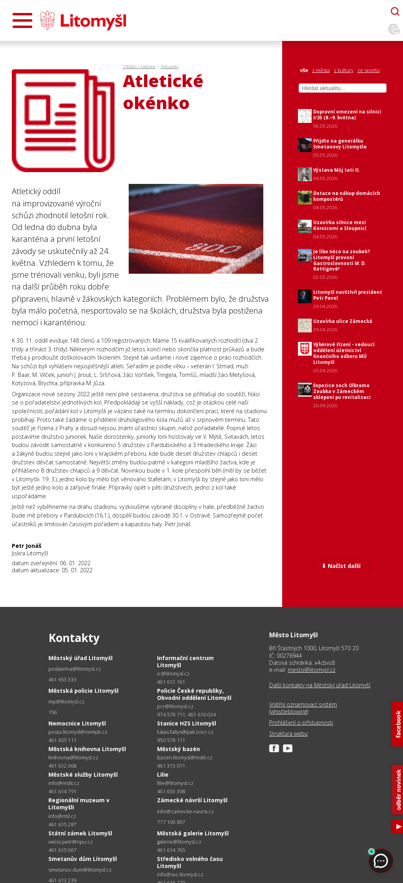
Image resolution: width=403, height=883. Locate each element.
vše (304, 70)
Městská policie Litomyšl (83, 690)
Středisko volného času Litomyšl (190, 862)
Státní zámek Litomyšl (80, 833)
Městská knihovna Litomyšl (87, 749)
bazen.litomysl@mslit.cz (185, 757)
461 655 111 (62, 740)
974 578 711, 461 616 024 (186, 714)
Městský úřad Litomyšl (80, 658)
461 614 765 (171, 849)
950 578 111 (171, 740)
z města (321, 70)
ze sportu (368, 70)
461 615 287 (62, 824)
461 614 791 (62, 791)
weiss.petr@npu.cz (70, 841)
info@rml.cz (62, 816)
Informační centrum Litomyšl (185, 661)
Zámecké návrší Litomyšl (192, 800)
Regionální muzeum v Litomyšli (78, 803)
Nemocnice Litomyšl (77, 723)
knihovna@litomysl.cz (73, 757)
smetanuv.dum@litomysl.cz (80, 869)
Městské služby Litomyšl (83, 774)
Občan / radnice (139, 66)
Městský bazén (178, 749)
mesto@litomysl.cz (311, 669)
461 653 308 (171, 791)
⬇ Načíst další (341, 565)
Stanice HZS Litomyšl (186, 723)
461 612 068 (62, 765)
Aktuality (169, 66)
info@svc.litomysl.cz (180, 874)
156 (52, 712)
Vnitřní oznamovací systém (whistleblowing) (303, 708)
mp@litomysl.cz (66, 701)
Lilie (162, 774)
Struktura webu (288, 733)
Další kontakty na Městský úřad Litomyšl (319, 685)
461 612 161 (171, 681)
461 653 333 (62, 679)
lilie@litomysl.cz (175, 783)
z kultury (343, 70)
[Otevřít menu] (22, 20)
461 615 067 (62, 849)
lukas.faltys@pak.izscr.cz (185, 732)
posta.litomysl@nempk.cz (77, 732)
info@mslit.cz (63, 783)
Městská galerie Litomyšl (193, 833)
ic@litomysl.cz (173, 673)
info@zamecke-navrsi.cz (185, 811)
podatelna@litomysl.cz (74, 669)
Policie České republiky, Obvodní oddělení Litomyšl (194, 694)
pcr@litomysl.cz (175, 706)
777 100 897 (171, 821)
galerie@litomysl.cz (179, 841)
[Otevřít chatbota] (395, 11)
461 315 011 (171, 765)
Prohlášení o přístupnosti (301, 722)
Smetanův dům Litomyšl (82, 859)
